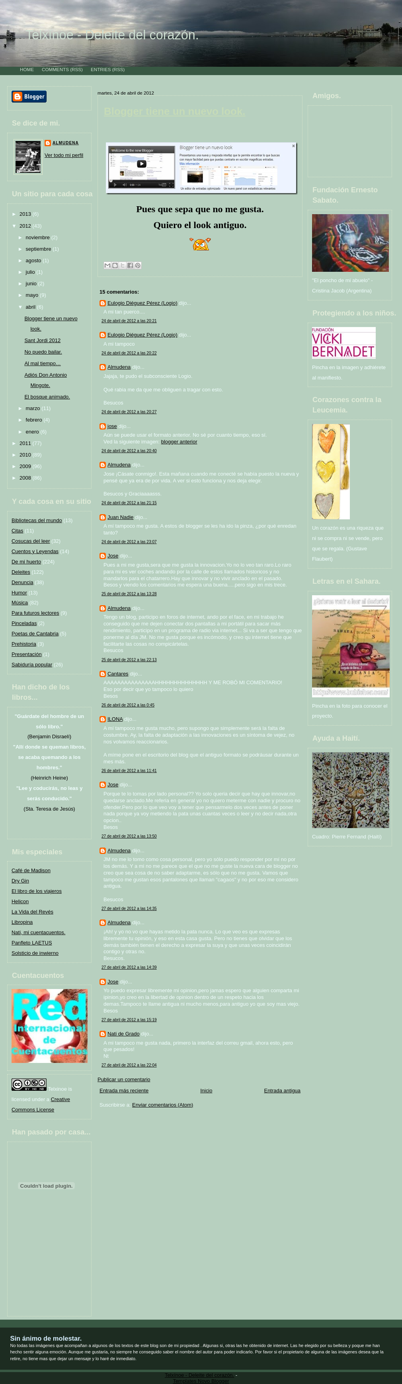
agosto (34, 260)
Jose (112, 556)
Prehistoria (24, 644)
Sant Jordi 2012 (42, 340)
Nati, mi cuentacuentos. (38, 932)
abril (31, 307)
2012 (26, 226)
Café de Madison (31, 870)
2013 (26, 214)
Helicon (20, 901)
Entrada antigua (282, 1091)
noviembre (38, 237)
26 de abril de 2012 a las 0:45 (127, 705)
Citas (17, 531)
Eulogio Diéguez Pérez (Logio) (142, 303)
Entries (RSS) (108, 69)
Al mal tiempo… (42, 363)
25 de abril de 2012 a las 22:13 (129, 660)
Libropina (22, 922)
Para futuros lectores (35, 613)
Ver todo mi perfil (64, 155)
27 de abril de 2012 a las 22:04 (129, 1065)
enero (33, 432)
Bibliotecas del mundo (37, 520)
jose (112, 426)
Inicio (206, 1091)
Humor (19, 593)
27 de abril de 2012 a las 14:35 (129, 908)
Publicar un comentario (124, 1079)
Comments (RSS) (62, 69)
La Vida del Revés (32, 912)
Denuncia (22, 582)
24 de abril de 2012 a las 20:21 (129, 321)
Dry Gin (20, 881)
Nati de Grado (123, 1034)
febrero (35, 420)
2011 (26, 443)
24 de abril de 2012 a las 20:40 (129, 451)
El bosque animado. (47, 397)
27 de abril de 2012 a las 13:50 (129, 836)
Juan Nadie (120, 517)
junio (32, 283)
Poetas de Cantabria (35, 634)
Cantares (118, 674)
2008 (26, 478)
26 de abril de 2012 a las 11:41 (129, 770)
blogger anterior (179, 442)
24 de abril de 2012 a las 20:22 (129, 353)
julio (31, 272)
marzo (34, 408)
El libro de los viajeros (37, 891)
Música (20, 603)
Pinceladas (24, 623)
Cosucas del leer (31, 541)
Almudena (66, 143)
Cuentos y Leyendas (35, 551)
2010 (26, 455)
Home (27, 69)
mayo (33, 295)
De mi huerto (26, 562)
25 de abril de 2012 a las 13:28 (129, 594)
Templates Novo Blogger (201, 1381)
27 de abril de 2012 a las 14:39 (129, 967)
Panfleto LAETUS (32, 943)
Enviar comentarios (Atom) (162, 1105)
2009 (26, 466)
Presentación (27, 654)
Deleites (21, 572)
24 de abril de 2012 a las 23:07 (129, 542)
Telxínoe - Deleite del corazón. (112, 35)
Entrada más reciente (124, 1091)
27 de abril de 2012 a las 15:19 (129, 1020)
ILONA (115, 719)
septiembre (39, 249)
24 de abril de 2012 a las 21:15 (129, 503)
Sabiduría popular (32, 665)
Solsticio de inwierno (35, 953)
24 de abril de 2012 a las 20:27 (129, 412)
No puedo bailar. (43, 352)
